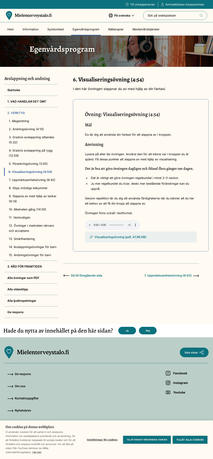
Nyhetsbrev (19, 410)
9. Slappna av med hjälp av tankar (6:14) (32, 198)
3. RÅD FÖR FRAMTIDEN (24, 266)
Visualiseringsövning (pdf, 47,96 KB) (117, 237)
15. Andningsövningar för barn (30, 255)
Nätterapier (116, 29)
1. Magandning (19, 121)
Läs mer (36, 452)
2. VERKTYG (16, 113)
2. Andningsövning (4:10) (26, 129)
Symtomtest (55, 29)
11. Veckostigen (19, 217)
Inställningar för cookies (102, 439)
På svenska (121, 17)
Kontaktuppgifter (23, 398)
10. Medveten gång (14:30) (27, 209)
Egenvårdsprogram (86, 29)
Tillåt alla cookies (190, 439)
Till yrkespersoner (140, 4)
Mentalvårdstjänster (146, 29)
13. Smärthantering (22, 239)
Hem (10, 29)
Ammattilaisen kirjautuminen (182, 4)
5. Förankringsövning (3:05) (28, 164)
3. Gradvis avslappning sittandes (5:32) (31, 139)
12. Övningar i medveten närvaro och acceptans (31, 228)
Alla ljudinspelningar (21, 301)
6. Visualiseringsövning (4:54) (30, 172)
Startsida (13, 90)
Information (31, 29)
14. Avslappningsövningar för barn (32, 247)
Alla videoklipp (17, 289)
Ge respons (15, 312)
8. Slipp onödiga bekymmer (28, 188)
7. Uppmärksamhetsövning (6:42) (32, 180)
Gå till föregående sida (82, 275)
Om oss (16, 386)
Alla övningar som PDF (23, 278)
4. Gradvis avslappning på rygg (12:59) (31, 153)
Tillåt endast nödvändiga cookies (147, 439)
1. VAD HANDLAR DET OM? (26, 101)
